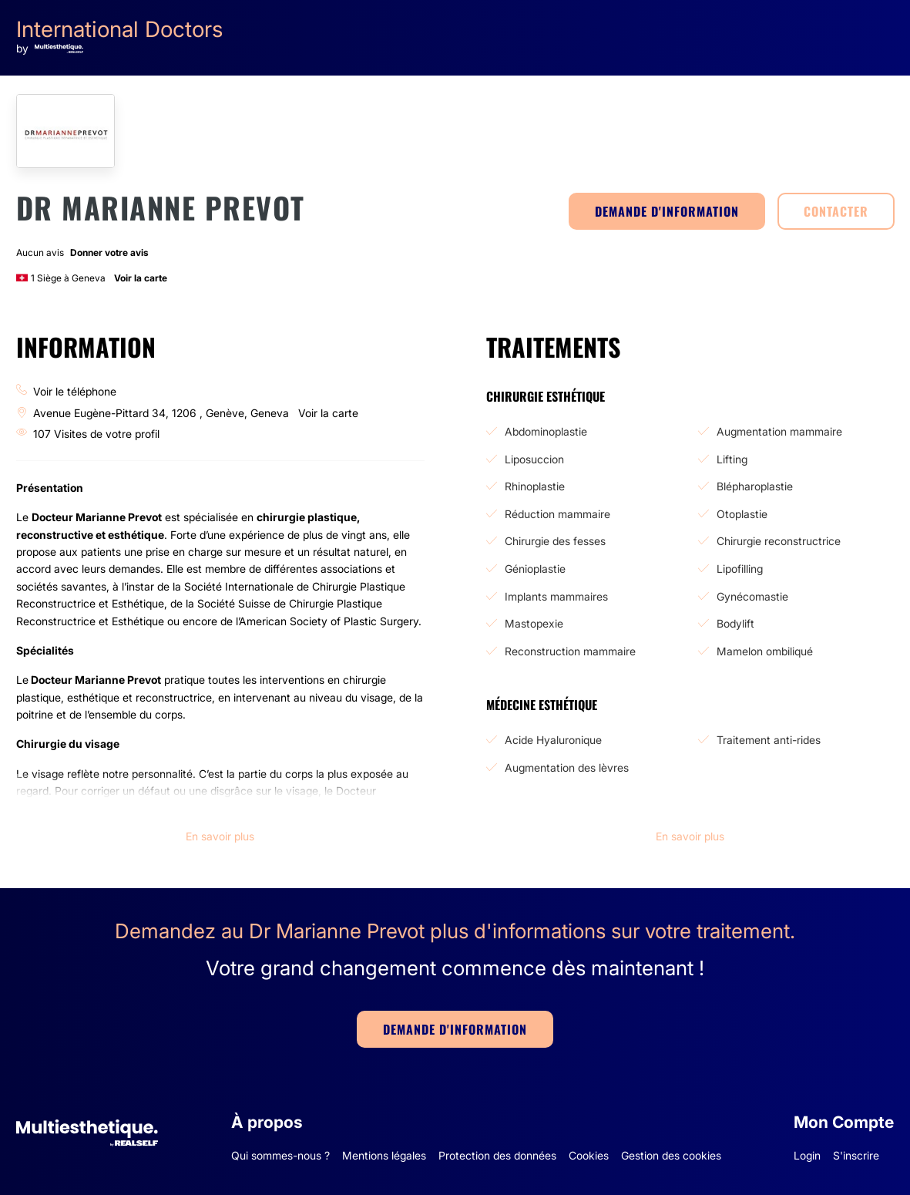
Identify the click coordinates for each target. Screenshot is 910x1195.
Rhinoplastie (535, 486)
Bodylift (735, 623)
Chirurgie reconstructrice (779, 540)
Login (807, 1155)
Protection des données (497, 1155)
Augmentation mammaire (779, 431)
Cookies (589, 1155)
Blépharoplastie (755, 486)
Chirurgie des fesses (555, 540)
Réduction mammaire (557, 513)
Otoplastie (742, 513)
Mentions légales (384, 1155)
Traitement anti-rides (769, 739)
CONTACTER (836, 211)
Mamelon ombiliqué (765, 651)
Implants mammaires (556, 596)
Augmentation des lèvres (567, 767)
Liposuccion (534, 459)
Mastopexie (534, 623)
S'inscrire (856, 1155)
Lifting (732, 459)
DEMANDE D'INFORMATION (667, 211)
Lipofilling (740, 568)
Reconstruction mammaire (570, 651)
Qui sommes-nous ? (280, 1155)
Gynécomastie (752, 596)
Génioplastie (535, 568)
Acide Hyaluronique (553, 739)
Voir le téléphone (74, 391)
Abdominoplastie (546, 431)
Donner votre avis (109, 252)
